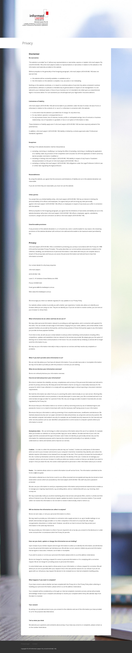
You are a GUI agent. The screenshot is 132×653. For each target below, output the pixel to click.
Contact (34, 644)
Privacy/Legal (25, 644)
